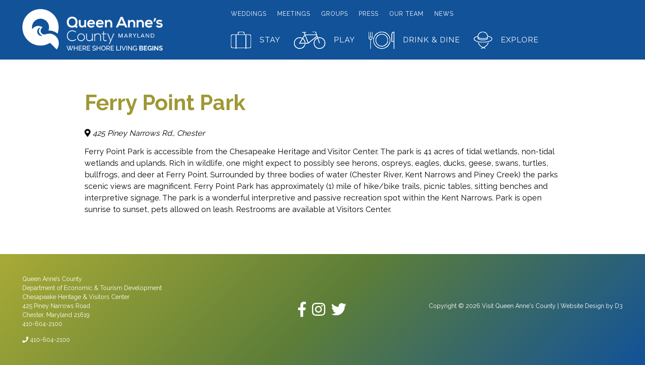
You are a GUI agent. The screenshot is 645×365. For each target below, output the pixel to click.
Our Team (406, 13)
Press (369, 13)
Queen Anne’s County (52, 278)
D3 (619, 305)
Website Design (582, 305)
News (444, 13)
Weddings (248, 13)
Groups (334, 13)
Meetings (293, 13)
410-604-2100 (46, 339)
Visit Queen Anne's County (519, 305)
